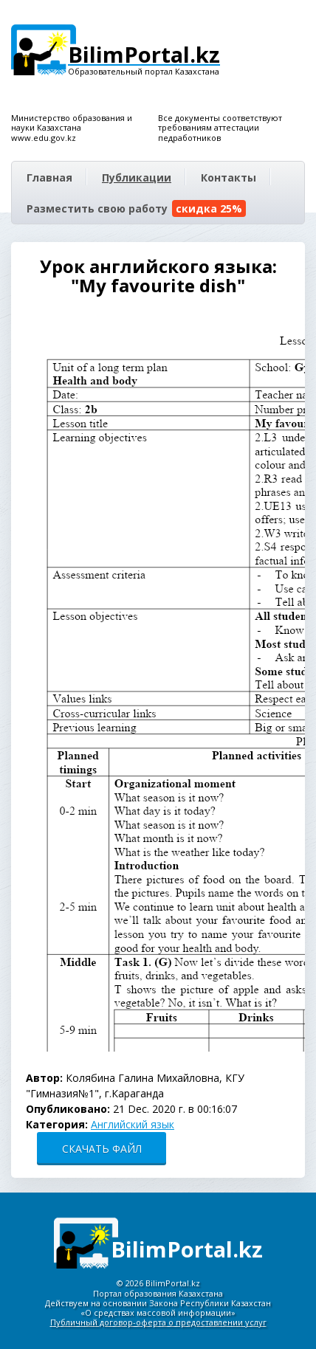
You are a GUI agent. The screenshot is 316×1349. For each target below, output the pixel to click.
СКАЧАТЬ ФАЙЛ (102, 1149)
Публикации (136, 177)
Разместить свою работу (136, 208)
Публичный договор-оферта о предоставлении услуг (158, 1322)
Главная (49, 177)
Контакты (228, 177)
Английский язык (132, 1124)
